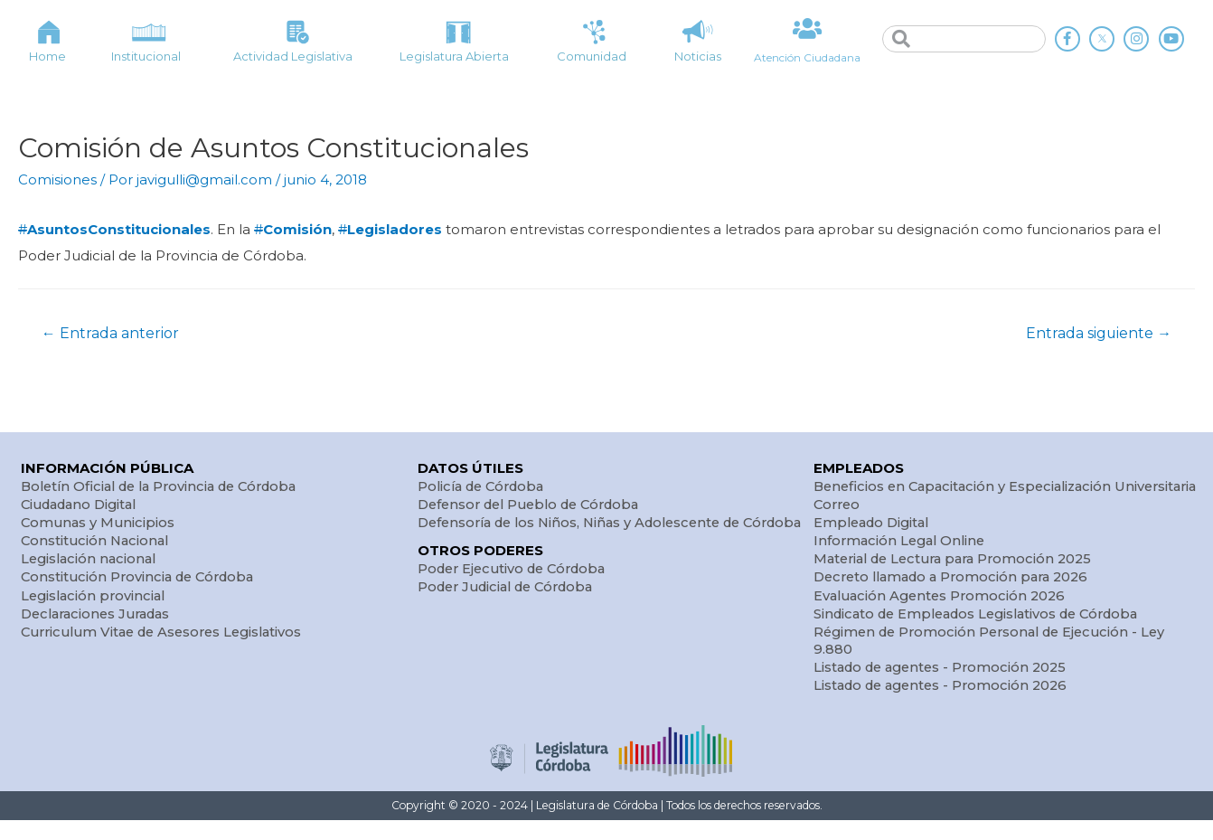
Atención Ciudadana (807, 57)
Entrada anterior (112, 332)
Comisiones (57, 179)
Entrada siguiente (1097, 332)
